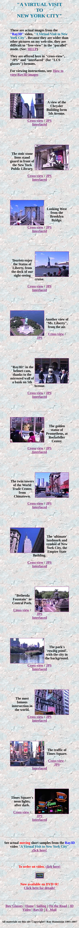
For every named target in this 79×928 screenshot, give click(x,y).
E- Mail (51, 909)
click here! (39, 850)
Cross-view (35, 120)
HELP (32, 49)
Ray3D (38, 909)
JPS (49, 120)
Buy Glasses (14, 906)
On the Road (58, 906)
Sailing (41, 906)
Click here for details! (39, 888)
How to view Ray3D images (36, 72)
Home (29, 906)
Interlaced (39, 124)
